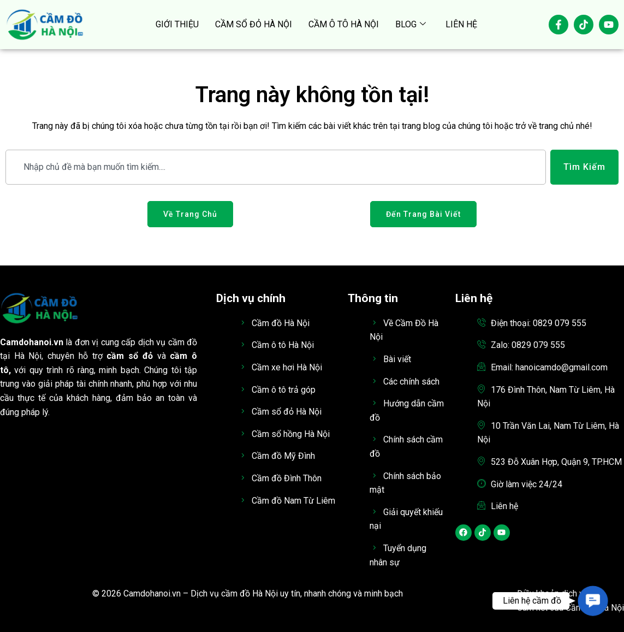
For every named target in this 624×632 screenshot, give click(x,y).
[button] (593, 600)
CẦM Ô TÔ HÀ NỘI (343, 24)
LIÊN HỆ (461, 24)
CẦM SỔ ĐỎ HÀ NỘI (253, 24)
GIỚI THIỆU (177, 24)
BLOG (410, 24)
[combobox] (275, 167)
